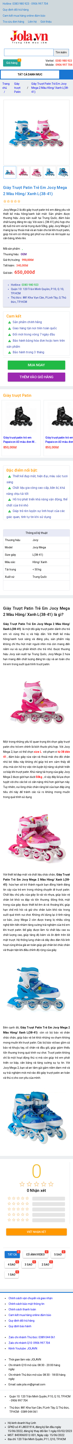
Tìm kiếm (61, 52)
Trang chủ (6, 88)
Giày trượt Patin (17, 87)
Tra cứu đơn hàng (13, 21)
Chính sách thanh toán (22, 1309)
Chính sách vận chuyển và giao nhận (31, 1298)
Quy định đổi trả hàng (16, 9)
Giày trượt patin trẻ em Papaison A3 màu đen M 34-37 (18, 440)
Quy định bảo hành (20, 1326)
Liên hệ (32, 21)
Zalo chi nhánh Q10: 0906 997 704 (29, 1342)
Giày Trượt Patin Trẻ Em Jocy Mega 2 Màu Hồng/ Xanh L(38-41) (50, 87)
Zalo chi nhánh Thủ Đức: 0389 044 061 (32, 1337)
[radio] (22, 1184)
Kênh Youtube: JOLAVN (23, 1348)
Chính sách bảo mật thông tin (26, 1303)
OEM (24, 254)
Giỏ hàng (12, 62)
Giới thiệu (46, 21)
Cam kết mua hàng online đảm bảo (24, 15)
